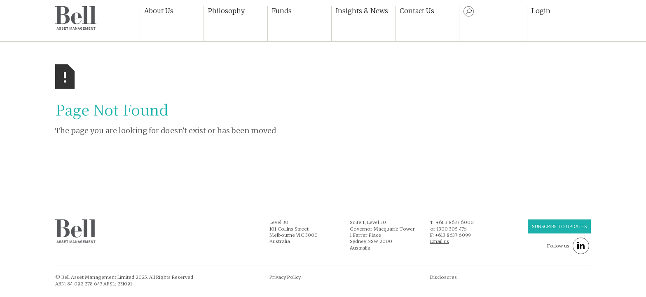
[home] (75, 18)
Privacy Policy (285, 277)
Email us (439, 241)
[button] (172, 23)
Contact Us (417, 11)
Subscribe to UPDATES (559, 226)
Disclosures (443, 277)
